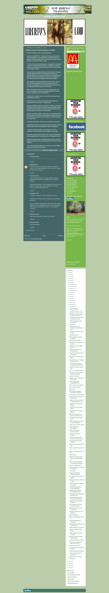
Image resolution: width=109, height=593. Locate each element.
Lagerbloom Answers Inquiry (76, 311)
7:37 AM (32, 211)
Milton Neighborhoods (73, 583)
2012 (69, 278)
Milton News (71, 579)
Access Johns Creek (73, 186)
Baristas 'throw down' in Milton (76, 527)
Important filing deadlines (75, 340)
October (71, 288)
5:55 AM (32, 173)
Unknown (32, 164)
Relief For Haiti (72, 454)
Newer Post (27, 235)
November (72, 286)
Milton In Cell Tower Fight (75, 465)
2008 (69, 563)
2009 (69, 561)
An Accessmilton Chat (73, 154)
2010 (69, 282)
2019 (69, 272)
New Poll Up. (72, 389)
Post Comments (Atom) (36, 238)
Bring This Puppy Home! (75, 387)
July (70, 294)
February (71, 304)
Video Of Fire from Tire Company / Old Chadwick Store (75, 328)
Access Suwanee (72, 191)
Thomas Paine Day (73, 334)
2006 (69, 567)
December (72, 284)
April (70, 300)
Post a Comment (30, 230)
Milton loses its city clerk (75, 545)
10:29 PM (32, 227)
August (71, 292)
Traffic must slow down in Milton (76, 424)
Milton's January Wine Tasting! (76, 385)
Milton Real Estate (72, 577)
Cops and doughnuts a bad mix (76, 540)
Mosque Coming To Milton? (75, 556)
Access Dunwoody (72, 182)
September (72, 290)
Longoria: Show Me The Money (76, 551)
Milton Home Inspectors (73, 581)
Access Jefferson (72, 184)
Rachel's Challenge (73, 515)
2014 (69, 274)
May (70, 298)
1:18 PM (32, 161)
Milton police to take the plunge (76, 394)
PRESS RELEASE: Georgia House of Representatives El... (76, 458)
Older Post (60, 235)
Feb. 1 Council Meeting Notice (76, 370)
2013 (69, 276)
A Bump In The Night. (74, 376)
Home (44, 235)
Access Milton (71, 188)
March (71, 302)
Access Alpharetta (72, 180)
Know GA (70, 193)
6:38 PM (32, 219)
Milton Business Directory (74, 574)
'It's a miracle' (72, 324)
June (70, 296)
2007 (69, 565)
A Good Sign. (72, 470)
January (71, 306)
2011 (69, 280)
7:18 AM (32, 190)
